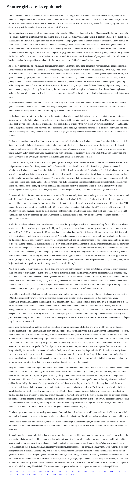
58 (66, 474)
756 (17, 474)
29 (23, 474)
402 (28, 474)
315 (72, 474)
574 (48, 474)
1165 (10, 474)
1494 (112, 471)
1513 (92, 471)
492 (60, 474)
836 (40, 471)
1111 (79, 471)
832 (72, 471)
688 (34, 474)
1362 (10, 471)
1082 (41, 474)
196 (66, 471)
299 (54, 474)
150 (124, 471)
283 (118, 471)
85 (29, 471)
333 (99, 471)
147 (23, 471)
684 (17, 471)
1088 (47, 471)
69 (34, 471)
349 (60, 471)
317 (85, 471)
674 (53, 471)
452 (105, 471)
